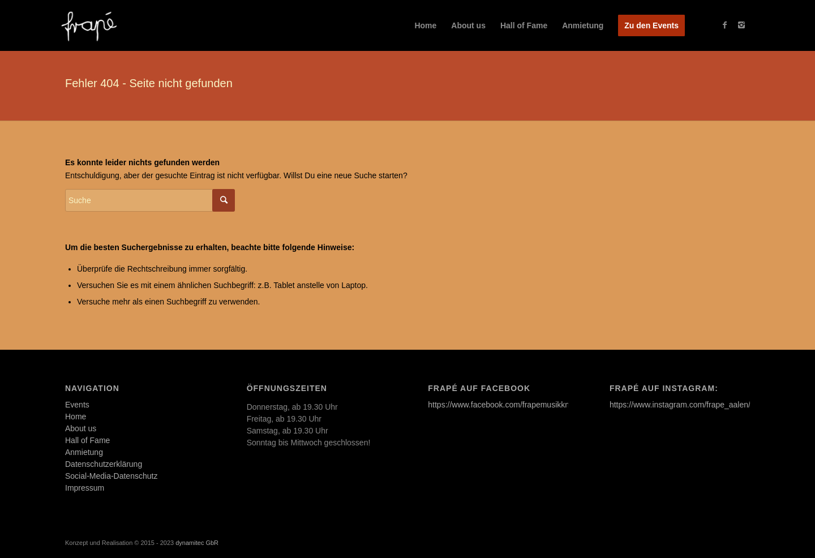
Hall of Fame (87, 440)
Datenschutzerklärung (103, 464)
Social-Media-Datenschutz (111, 475)
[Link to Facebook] (724, 24)
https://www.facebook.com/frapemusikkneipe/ (507, 404)
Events (77, 404)
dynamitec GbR (196, 542)
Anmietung (84, 452)
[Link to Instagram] (741, 24)
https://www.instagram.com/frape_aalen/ (680, 404)
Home (75, 416)
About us (80, 428)
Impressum (84, 487)
